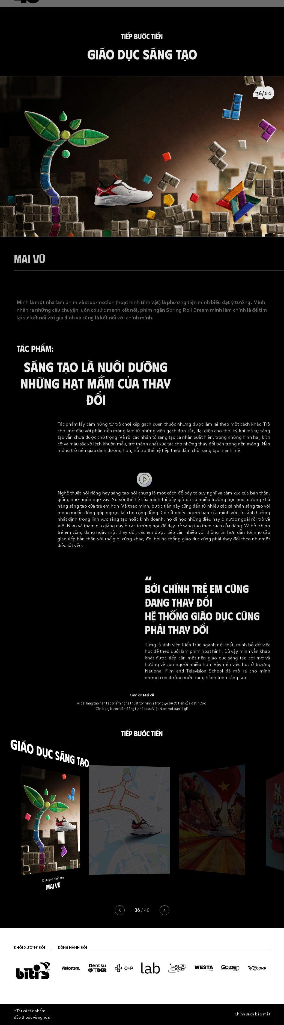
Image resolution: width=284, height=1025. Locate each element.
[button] (164, 910)
